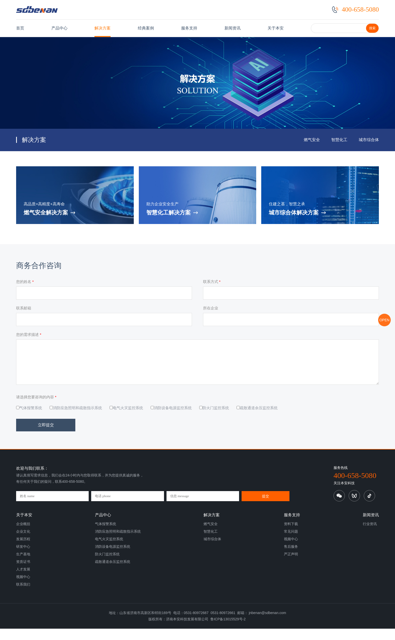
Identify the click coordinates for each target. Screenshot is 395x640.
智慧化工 (339, 140)
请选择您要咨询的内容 (36, 408)
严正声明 (291, 565)
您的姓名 (25, 293)
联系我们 (23, 596)
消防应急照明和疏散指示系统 (118, 543)
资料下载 (291, 535)
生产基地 (23, 565)
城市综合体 (369, 140)
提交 (268, 507)
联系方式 (212, 293)
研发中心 (23, 558)
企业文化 (23, 543)
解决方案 (102, 28)
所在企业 (210, 319)
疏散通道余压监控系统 (112, 573)
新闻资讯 (232, 28)
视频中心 (23, 588)
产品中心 (59, 28)
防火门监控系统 (107, 565)
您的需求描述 (28, 345)
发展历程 (23, 550)
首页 (20, 28)
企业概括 (23, 535)
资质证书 (23, 573)
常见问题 (291, 543)
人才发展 (23, 581)
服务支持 (189, 28)
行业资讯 (370, 535)
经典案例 (146, 28)
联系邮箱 (23, 319)
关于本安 (276, 28)
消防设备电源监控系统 (112, 558)
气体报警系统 (105, 535)
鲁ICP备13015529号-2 (228, 630)
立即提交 (46, 436)
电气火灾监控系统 (109, 550)
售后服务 (291, 558)
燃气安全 (312, 140)
